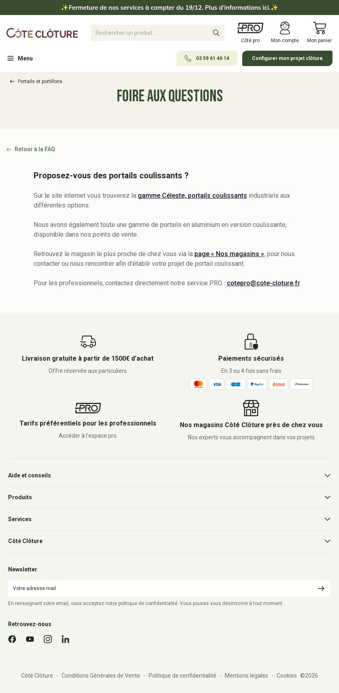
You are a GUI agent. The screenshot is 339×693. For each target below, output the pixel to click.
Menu (19, 58)
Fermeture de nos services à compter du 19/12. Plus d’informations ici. (169, 7)
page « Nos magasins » (229, 254)
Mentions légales (246, 675)
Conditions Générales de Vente (101, 675)
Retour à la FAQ (30, 149)
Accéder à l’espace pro (88, 435)
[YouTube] (30, 639)
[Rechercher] (157, 33)
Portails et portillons (36, 81)
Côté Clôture (169, 541)
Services (169, 519)
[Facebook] (12, 639)
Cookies (287, 675)
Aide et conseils (169, 475)
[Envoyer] (321, 588)
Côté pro (250, 32)
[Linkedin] (66, 639)
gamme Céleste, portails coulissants (192, 195)
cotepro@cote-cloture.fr (263, 283)
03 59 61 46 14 (207, 58)
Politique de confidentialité (182, 675)
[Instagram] (48, 639)
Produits (169, 497)
